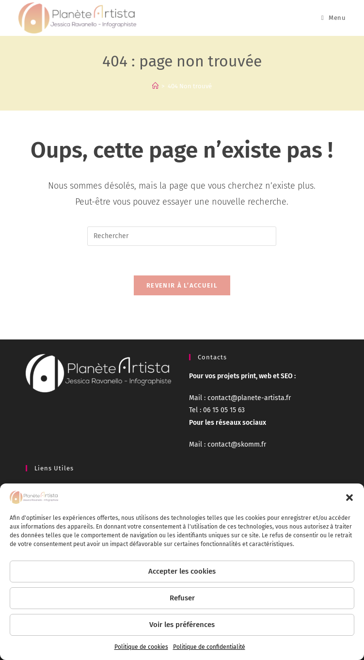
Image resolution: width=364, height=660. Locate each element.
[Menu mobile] (333, 17)
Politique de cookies (141, 647)
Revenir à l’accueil (182, 285)
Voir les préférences (182, 624)
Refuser (182, 598)
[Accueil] (155, 86)
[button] (349, 497)
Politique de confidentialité (209, 647)
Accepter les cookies (182, 571)
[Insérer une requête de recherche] (181, 236)
